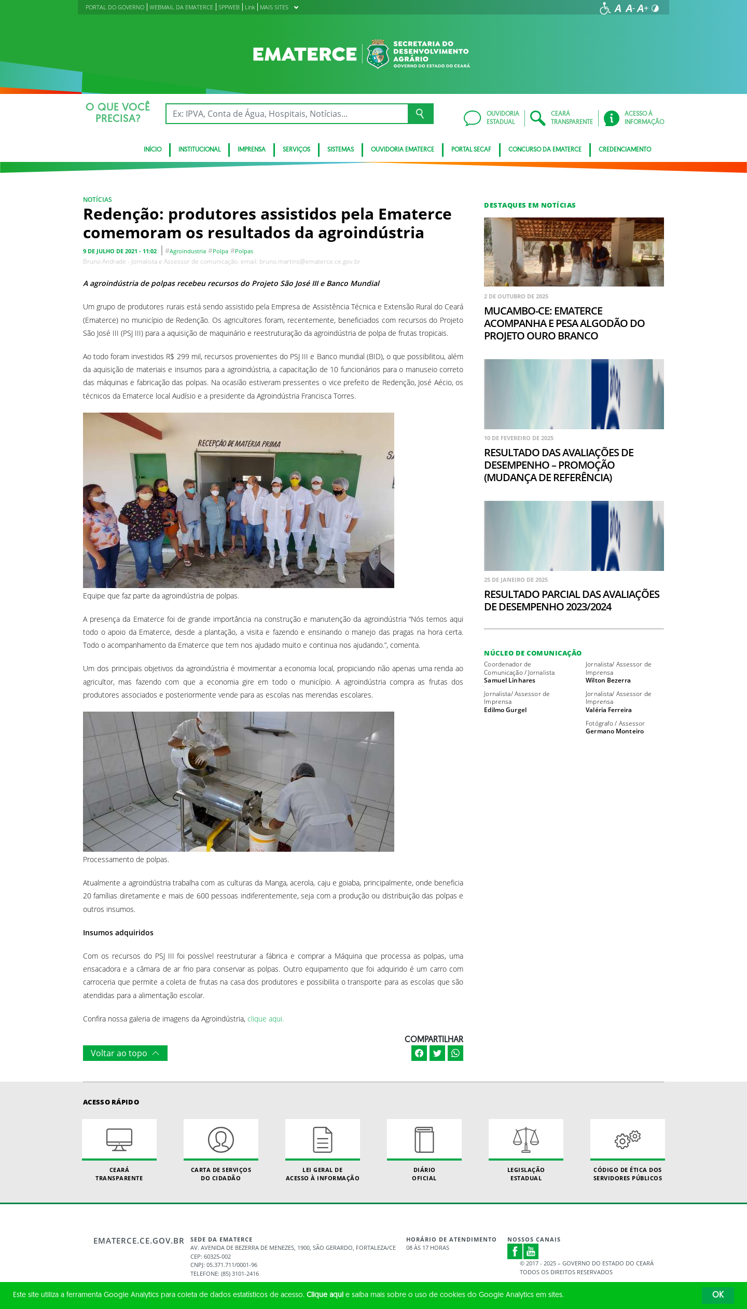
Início (152, 150)
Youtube (531, 1251)
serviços (296, 150)
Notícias (97, 199)
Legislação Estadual (526, 1150)
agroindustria (188, 251)
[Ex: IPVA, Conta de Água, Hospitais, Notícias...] (286, 113)
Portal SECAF (471, 150)
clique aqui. (265, 1019)
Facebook (515, 1251)
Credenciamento (625, 150)
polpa (220, 251)
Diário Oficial (424, 1150)
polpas (244, 251)
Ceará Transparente (119, 1150)
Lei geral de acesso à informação (322, 1150)
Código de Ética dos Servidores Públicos (627, 1150)
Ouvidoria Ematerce (402, 150)
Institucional (199, 150)
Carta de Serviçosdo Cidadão (221, 1150)
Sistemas (340, 150)
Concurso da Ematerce (545, 150)
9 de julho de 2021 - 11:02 (120, 251)
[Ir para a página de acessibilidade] (605, 8)
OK (718, 1295)
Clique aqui (325, 1295)
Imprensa (252, 150)
